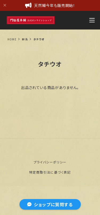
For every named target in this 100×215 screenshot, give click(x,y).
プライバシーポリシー (50, 162)
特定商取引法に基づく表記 (50, 172)
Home (12, 39)
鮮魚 (25, 39)
